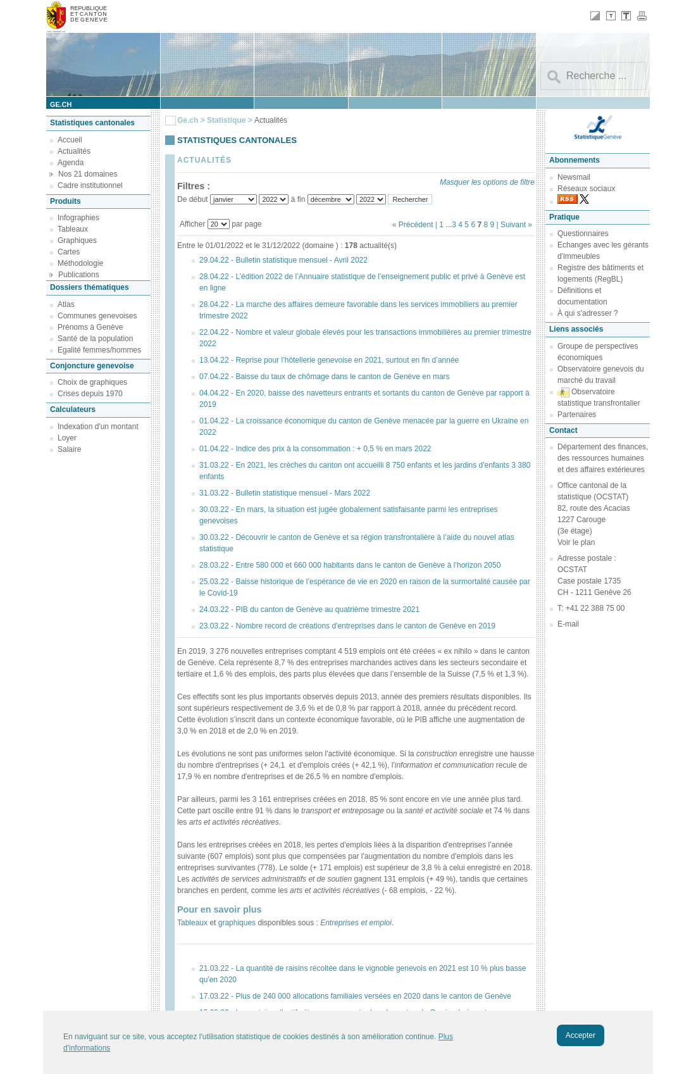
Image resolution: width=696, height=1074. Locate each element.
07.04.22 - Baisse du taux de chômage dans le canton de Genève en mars (324, 376)
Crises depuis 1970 (90, 393)
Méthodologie (80, 263)
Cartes (69, 251)
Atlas (66, 304)
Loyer (67, 438)
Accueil (70, 139)
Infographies (78, 217)
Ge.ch (187, 120)
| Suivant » (514, 224)
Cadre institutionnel (90, 185)
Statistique (226, 120)
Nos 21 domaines (87, 174)
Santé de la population (95, 338)
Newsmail (573, 177)
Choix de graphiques (92, 382)
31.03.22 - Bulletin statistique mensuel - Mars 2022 (284, 493)
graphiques (237, 922)
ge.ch (60, 104)
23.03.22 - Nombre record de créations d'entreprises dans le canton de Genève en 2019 (347, 625)
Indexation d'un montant (98, 426)
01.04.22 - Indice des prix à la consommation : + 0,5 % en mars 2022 (315, 448)
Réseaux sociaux (586, 188)
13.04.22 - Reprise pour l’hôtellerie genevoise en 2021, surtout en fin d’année (329, 360)
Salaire (69, 449)
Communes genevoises (97, 315)
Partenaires (576, 414)
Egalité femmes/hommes (99, 350)
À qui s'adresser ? (587, 313)
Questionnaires (583, 233)
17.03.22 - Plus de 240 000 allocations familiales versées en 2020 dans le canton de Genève (355, 996)
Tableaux (73, 229)
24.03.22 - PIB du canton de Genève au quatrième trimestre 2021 (309, 609)
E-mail (568, 624)
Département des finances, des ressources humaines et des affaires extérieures (602, 458)
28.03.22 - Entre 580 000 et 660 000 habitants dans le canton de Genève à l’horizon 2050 (349, 565)
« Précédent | (416, 224)
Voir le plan (576, 542)
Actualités (74, 151)
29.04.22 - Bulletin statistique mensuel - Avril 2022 (283, 260)
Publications (78, 274)
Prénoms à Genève (90, 327)
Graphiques (77, 240)
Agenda (71, 162)
